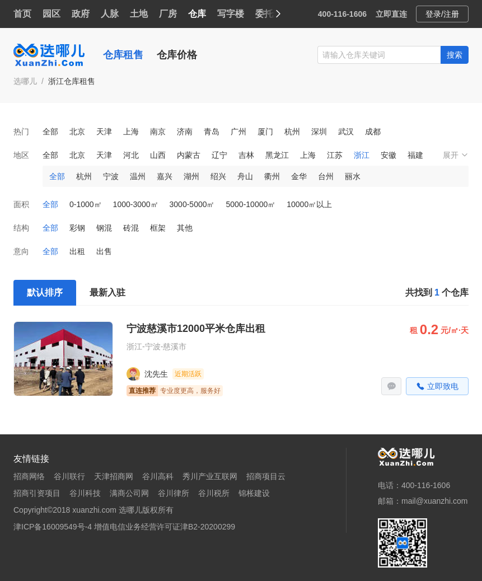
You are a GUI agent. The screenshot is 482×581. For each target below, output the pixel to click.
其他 (185, 227)
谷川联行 (69, 476)
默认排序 (45, 292)
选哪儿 (25, 81)
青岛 (211, 131)
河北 (131, 155)
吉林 (246, 155)
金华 (299, 176)
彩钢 (77, 227)
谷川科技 (85, 493)
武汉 (346, 131)
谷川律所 (173, 493)
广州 (238, 131)
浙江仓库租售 (71, 81)
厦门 (265, 131)
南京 (158, 131)
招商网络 (29, 476)
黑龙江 (277, 155)
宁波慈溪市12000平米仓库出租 (196, 328)
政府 (81, 13)
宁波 (111, 176)
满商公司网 (129, 493)
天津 (104, 131)
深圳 (319, 131)
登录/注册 (442, 14)
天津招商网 (113, 476)
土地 (139, 13)
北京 (77, 131)
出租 (77, 251)
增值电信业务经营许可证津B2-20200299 (164, 526)
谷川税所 (214, 493)
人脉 (110, 13)
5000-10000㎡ (251, 204)
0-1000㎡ (85, 204)
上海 (131, 131)
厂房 (168, 13)
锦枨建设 (254, 493)
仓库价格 (177, 54)
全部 (50, 131)
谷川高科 (158, 476)
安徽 (388, 155)
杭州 (292, 131)
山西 (158, 155)
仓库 (197, 13)
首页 (22, 13)
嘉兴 (164, 176)
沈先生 (156, 373)
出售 (104, 251)
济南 (185, 131)
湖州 (191, 176)
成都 (373, 131)
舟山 (245, 176)
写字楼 (230, 13)
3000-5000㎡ (192, 204)
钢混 (104, 227)
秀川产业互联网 (209, 476)
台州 (326, 176)
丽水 (353, 176)
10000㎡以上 (309, 204)
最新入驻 (107, 292)
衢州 (272, 176)
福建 (415, 155)
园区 (51, 13)
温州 (138, 176)
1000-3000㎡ (135, 204)
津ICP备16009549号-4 (52, 526)
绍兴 (218, 176)
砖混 (131, 227)
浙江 (361, 155)
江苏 (335, 155)
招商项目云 (266, 476)
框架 (158, 227)
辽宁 (219, 155)
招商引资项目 (36, 493)
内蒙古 (188, 155)
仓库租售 (123, 54)
